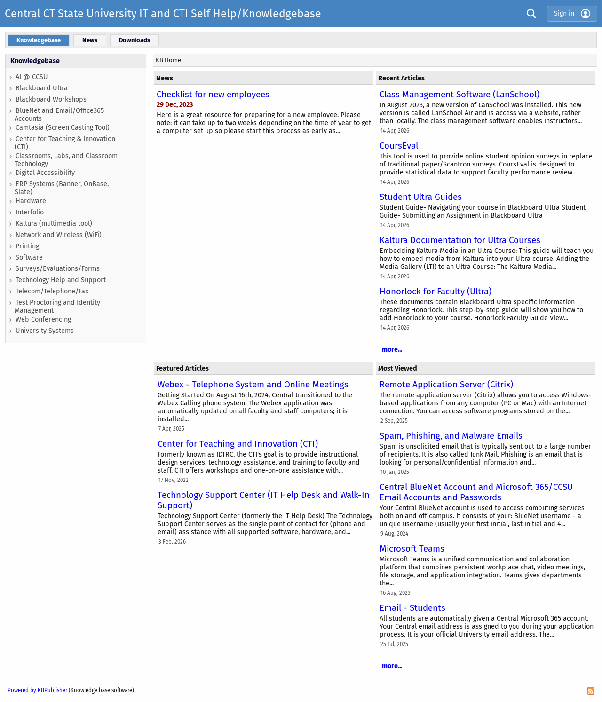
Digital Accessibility (45, 173)
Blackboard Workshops (51, 99)
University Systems (45, 331)
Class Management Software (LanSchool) (459, 94)
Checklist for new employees (213, 94)
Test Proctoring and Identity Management (57, 307)
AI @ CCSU (32, 77)
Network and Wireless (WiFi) (59, 235)
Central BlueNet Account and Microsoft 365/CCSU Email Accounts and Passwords (476, 492)
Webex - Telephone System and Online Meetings (253, 384)
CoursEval (399, 146)
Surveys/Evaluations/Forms (58, 269)
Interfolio (30, 212)
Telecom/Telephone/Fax (52, 291)
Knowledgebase (35, 61)
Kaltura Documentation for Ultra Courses (460, 240)
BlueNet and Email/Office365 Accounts (59, 115)
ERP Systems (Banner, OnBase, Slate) (62, 188)
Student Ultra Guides (421, 197)
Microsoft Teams (412, 549)
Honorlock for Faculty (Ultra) (435, 291)
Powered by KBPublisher (37, 690)
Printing (27, 246)
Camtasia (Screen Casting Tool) (63, 128)
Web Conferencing (43, 319)
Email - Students (412, 608)
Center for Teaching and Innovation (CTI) (238, 444)
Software (29, 257)
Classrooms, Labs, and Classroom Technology (66, 160)
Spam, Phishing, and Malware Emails (451, 436)
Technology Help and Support (61, 280)
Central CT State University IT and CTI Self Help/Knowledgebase (163, 13)
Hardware (31, 201)
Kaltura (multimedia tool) (54, 224)
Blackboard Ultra (42, 88)
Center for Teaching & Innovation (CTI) (65, 143)
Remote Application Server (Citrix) (446, 384)
